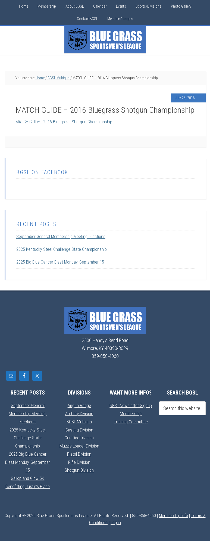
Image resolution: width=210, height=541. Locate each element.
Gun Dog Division (79, 437)
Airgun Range (79, 405)
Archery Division (79, 413)
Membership (130, 413)
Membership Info (173, 514)
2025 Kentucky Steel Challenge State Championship (61, 249)
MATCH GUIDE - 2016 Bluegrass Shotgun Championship (67, 121)
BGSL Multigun (79, 421)
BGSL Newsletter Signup (130, 405)
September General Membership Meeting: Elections (60, 236)
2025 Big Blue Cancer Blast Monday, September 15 (60, 262)
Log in (116, 521)
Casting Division (79, 429)
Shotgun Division (79, 469)
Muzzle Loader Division (79, 445)
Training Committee (131, 421)
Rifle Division (79, 461)
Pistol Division (79, 453)
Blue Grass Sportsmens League (105, 39)
